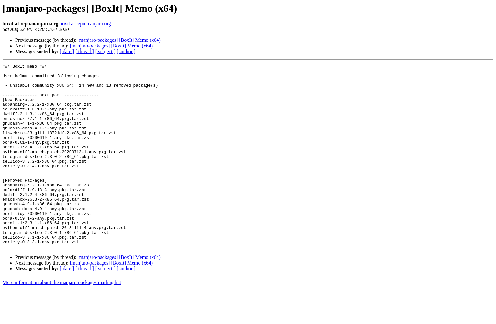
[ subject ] (105, 51)
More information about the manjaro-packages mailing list (62, 318)
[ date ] (67, 51)
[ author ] (126, 51)
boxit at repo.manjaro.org (85, 23)
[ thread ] (84, 51)
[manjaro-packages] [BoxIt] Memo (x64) (119, 40)
